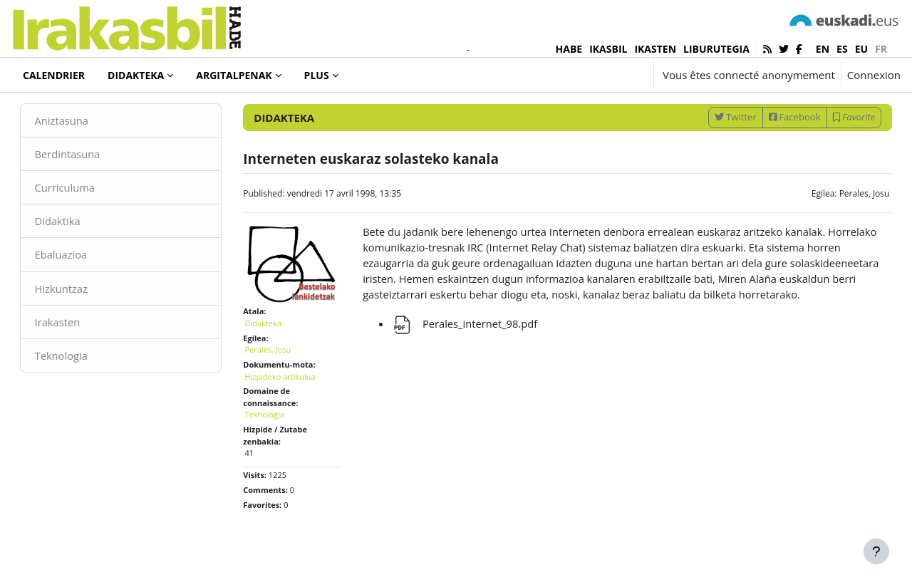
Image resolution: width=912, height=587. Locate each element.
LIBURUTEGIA (716, 49)
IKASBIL (608, 49)
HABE (569, 49)
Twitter (715, 151)
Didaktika (78, 256)
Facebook (774, 151)
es (842, 49)
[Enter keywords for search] (748, 113)
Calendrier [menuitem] (54, 75)
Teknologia (82, 392)
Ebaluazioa (81, 291)
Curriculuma (85, 223)
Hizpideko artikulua (290, 407)
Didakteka (60, 113)
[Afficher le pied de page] (876, 551)
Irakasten (78, 358)
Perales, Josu (844, 228)
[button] (600, 75)
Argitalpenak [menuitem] (233, 75)
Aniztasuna (82, 155)
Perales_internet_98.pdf (470, 376)
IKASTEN (655, 49)
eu (861, 49)
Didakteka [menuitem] (136, 75)
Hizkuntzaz (82, 324)
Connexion (874, 75)
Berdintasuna (88, 189)
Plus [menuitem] (316, 75)
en (822, 49)
